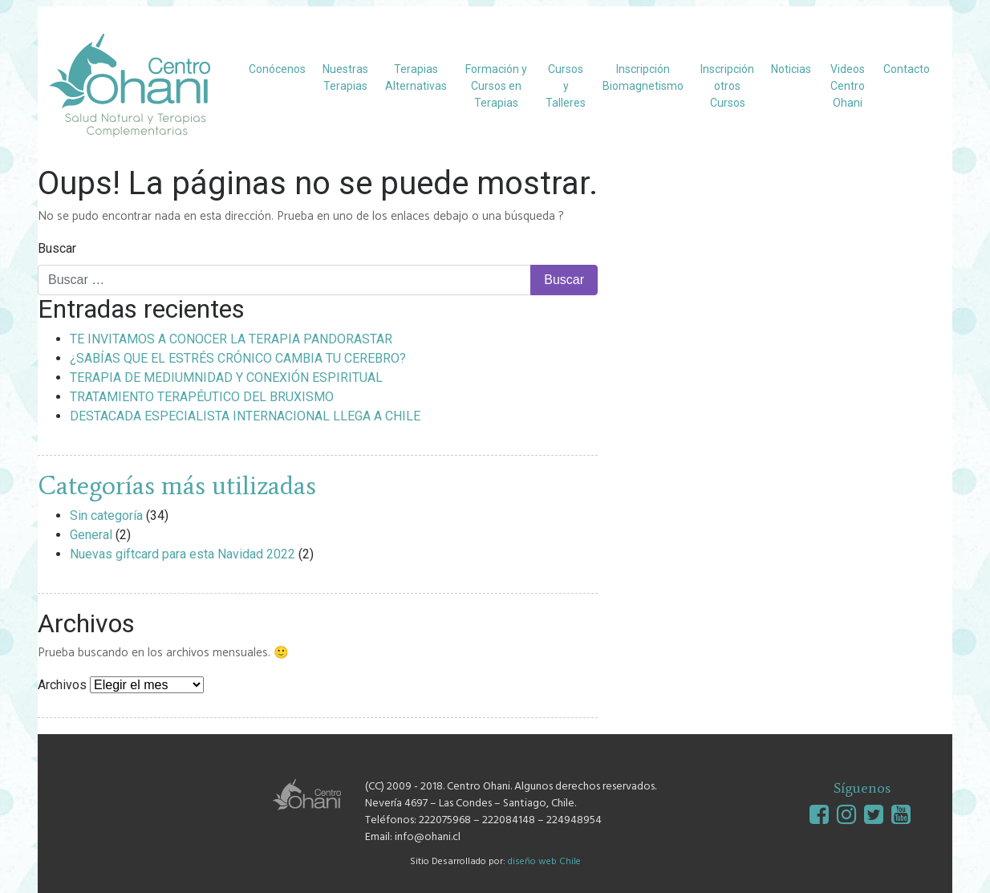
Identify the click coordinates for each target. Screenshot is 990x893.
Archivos (62, 684)
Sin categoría (106, 515)
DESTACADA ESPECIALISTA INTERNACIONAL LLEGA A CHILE (245, 416)
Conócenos (277, 69)
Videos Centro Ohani (847, 86)
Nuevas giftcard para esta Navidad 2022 (182, 554)
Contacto (906, 69)
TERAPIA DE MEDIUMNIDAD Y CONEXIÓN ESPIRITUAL (226, 377)
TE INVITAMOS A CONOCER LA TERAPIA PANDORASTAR (231, 339)
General (91, 534)
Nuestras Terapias (345, 77)
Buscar (57, 248)
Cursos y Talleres (566, 86)
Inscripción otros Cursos (727, 86)
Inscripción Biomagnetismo (643, 77)
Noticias (791, 69)
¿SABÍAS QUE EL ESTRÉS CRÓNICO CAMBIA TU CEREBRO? (238, 358)
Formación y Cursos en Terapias (496, 86)
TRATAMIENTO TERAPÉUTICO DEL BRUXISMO (202, 396)
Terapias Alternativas (416, 77)
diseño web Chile (544, 862)
